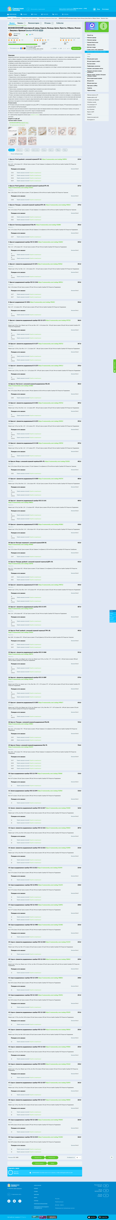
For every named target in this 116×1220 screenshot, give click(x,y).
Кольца (44, 150)
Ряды (111, 615)
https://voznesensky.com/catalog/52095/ (50, 905)
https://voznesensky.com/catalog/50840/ (58, 1100)
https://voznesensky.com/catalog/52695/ (58, 1082)
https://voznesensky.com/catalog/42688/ (48, 224)
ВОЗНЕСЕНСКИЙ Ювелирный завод (18, 122)
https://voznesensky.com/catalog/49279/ (50, 478)
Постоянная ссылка (13, 48)
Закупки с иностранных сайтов (95, 68)
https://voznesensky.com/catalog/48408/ (20, 544)
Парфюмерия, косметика (93, 66)
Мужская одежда (91, 40)
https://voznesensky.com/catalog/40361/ (58, 205)
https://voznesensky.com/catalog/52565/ (20, 187)
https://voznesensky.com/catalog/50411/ (50, 365)
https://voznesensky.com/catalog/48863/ (20, 502)
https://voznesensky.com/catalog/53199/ (50, 867)
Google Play (104, 1217)
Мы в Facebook (90, 109)
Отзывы (49, 23)
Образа (58, 150)
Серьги (27, 150)
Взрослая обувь (91, 44)
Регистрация (105, 9)
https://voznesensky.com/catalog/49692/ (50, 995)
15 (106, 1190)
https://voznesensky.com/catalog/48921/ (50, 282)
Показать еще (38, 1157)
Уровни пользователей (92, 117)
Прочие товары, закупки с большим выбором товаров (96, 75)
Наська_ (16, 35)
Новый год (90, 35)
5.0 (22, 40)
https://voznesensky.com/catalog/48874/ (20, 654)
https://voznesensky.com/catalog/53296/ (50, 790)
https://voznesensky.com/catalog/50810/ (58, 1029)
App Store (93, 1217)
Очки (88, 56)
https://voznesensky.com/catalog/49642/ (42, 302)
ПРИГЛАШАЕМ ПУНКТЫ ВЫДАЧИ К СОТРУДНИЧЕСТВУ (41, 1207)
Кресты (51, 150)
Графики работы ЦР (92, 97)
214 (106, 1185)
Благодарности (91, 119)
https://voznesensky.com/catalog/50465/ (58, 828)
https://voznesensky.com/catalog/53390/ (58, 848)
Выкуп (12, 23)
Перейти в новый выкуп (35, 172)
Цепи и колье (35, 150)
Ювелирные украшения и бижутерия (17, 25)
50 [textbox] (77, 1157)
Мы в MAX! (89, 31)
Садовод (89, 88)
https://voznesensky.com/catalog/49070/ (50, 443)
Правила (89, 114)
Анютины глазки (77, 8)
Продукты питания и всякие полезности (94, 71)
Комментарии (35, 23)
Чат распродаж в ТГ (92, 104)
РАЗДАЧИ (24, 14)
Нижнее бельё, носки (92, 42)
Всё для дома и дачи (92, 59)
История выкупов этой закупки (17, 125)
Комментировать (39, 1163)
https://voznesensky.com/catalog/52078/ (20, 563)
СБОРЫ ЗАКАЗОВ (11, 14)
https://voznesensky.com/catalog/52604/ (50, 242)
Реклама (57, 1198)
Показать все (51, 1157)
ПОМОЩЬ (65, 14)
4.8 (48, 40)
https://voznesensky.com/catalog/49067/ (50, 702)
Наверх (52, 1163)
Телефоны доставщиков (93, 99)
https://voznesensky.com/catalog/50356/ (50, 264)
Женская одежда (91, 37)
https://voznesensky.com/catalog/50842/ (58, 959)
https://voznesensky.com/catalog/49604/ (50, 1119)
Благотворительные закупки (94, 78)
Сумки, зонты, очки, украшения (95, 49)
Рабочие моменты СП (92, 95)
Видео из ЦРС (90, 111)
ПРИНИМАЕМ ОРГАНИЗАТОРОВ (67, 9)
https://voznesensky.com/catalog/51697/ (20, 608)
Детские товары (91, 47)
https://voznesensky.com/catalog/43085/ (20, 724)
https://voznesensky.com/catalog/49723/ (58, 320)
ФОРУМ (55, 14)
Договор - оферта (59, 1205)
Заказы (21, 23)
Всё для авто (90, 80)
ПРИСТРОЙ (44, 14)
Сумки (89, 54)
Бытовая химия (91, 63)
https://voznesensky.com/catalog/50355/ (50, 421)
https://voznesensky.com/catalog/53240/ (50, 1137)
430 (32, 34)
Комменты (112, 621)
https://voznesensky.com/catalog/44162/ (58, 1064)
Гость (15, 1173)
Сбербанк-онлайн (91, 102)
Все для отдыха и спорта (93, 61)
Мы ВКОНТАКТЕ (91, 107)
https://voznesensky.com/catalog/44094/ (54, 159)
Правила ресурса (59, 1201)
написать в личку (35, 114)
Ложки (65, 150)
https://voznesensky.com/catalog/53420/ (58, 808)
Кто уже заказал (112, 618)
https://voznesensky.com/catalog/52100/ (50, 924)
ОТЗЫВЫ (34, 14)
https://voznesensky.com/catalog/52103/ (57, 461)
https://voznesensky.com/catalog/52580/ (20, 385)
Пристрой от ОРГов (92, 85)
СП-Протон (23, 1217)
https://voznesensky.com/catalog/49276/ (50, 403)
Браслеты (19, 150)
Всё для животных (92, 83)
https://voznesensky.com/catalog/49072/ (50, 584)
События (59, 23)
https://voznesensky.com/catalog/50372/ (50, 343)
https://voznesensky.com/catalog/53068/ (50, 773)
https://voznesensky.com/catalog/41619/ (50, 885)
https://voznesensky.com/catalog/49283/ (50, 524)
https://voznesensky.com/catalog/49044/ (20, 679)
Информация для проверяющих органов (64, 1208)
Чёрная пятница (91, 90)
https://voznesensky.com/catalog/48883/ (50, 978)
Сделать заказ (76, 48)
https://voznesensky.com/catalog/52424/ (20, 632)
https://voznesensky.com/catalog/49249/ (58, 1012)
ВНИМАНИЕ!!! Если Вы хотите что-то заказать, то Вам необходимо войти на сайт (52, 1172)
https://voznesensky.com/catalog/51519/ (58, 942)
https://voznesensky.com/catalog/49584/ (58, 1047)
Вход (98, 9)
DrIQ (85, 8)
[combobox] (78, 1157)
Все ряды (11, 150)
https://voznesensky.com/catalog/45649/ (20, 747)
